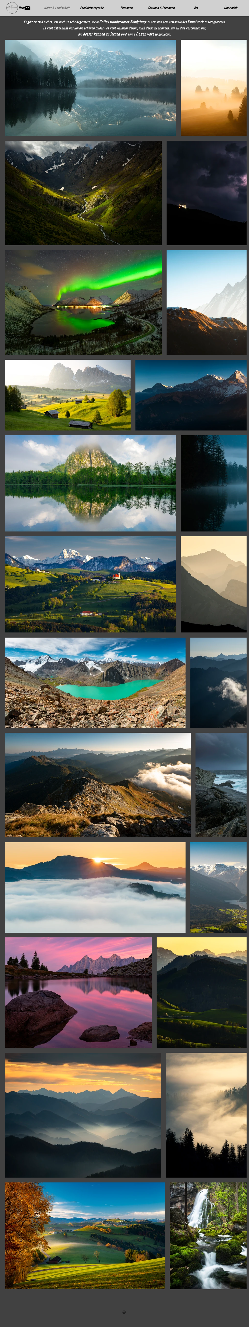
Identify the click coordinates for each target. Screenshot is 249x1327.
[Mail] (27, 8)
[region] (124, 1312)
